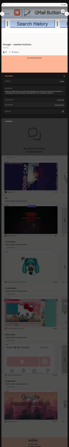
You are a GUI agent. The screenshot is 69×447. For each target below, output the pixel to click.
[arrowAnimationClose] (2, 14)
